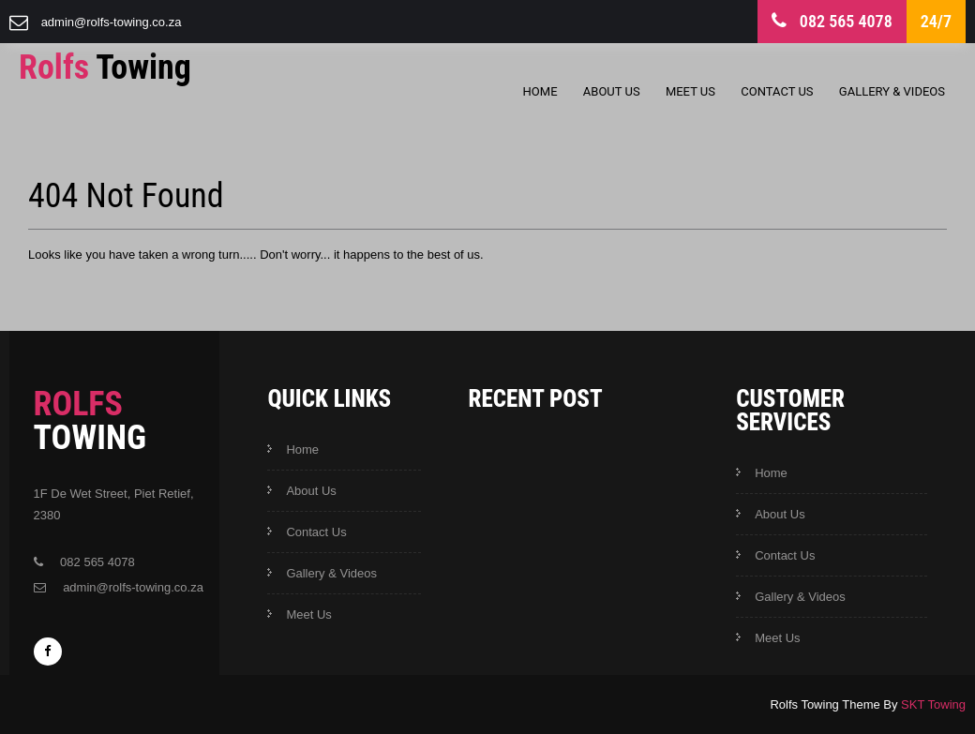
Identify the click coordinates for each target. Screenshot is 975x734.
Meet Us (690, 91)
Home (540, 91)
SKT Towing (933, 704)
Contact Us (777, 91)
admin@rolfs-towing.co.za (111, 22)
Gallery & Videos (892, 91)
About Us (611, 91)
